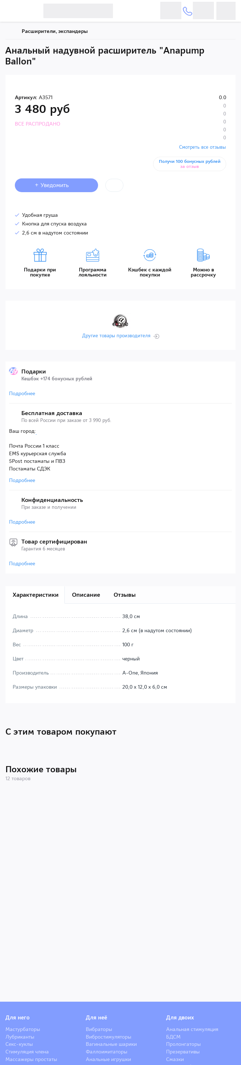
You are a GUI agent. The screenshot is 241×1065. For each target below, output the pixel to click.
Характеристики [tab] (36, 595)
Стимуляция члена (27, 1051)
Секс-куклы (19, 1044)
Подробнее (22, 393)
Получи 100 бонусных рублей (189, 164)
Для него (17, 1017)
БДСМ (173, 1037)
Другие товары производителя (116, 336)
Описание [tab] (86, 595)
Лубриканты (19, 1037)
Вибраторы (99, 1029)
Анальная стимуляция (192, 1029)
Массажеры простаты (31, 1059)
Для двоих (180, 1017)
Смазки (175, 1059)
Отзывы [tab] (125, 595)
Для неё (96, 1017)
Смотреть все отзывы (202, 147)
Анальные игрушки (108, 1059)
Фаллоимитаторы (106, 1051)
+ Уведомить (57, 185)
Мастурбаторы (22, 1029)
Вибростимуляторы (108, 1037)
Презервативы (183, 1051)
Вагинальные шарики (111, 1044)
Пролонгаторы (183, 1044)
